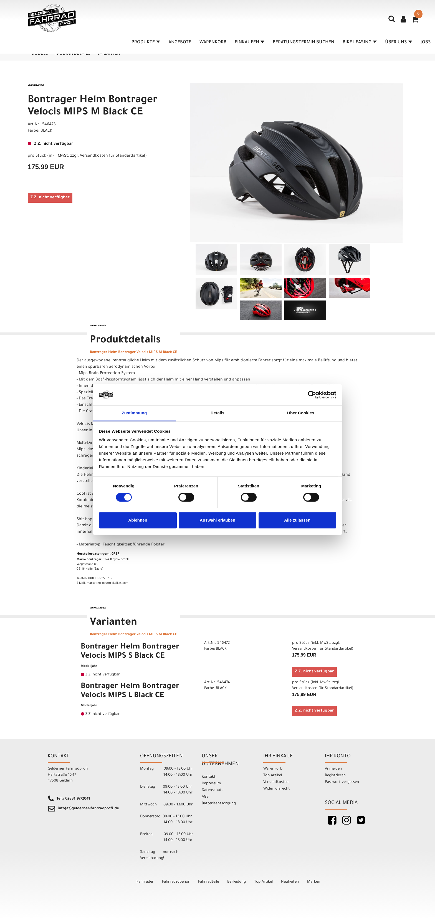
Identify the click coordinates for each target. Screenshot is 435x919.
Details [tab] (217, 413)
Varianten (108, 53)
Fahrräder (145, 882)
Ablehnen (137, 520)
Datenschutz (212, 790)
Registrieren (335, 775)
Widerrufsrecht (276, 789)
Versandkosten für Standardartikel (112, 156)
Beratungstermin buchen (303, 42)
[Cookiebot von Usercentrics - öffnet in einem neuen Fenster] (312, 394)
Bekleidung (236, 882)
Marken (313, 882)
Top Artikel (272, 775)
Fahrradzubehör (176, 882)
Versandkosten (276, 782)
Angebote (179, 42)
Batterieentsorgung (219, 804)
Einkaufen (249, 42)
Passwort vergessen (342, 782)
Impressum (211, 784)
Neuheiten (290, 882)
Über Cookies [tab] (300, 413)
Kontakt (209, 777)
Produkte (145, 42)
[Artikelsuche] (391, 21)
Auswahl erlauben (217, 520)
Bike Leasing (360, 42)
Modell (39, 53)
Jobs (426, 42)
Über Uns (398, 42)
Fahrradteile (208, 882)
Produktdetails (72, 53)
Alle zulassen (297, 520)
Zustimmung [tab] (134, 413)
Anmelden (333, 769)
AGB (205, 797)
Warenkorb (212, 42)
